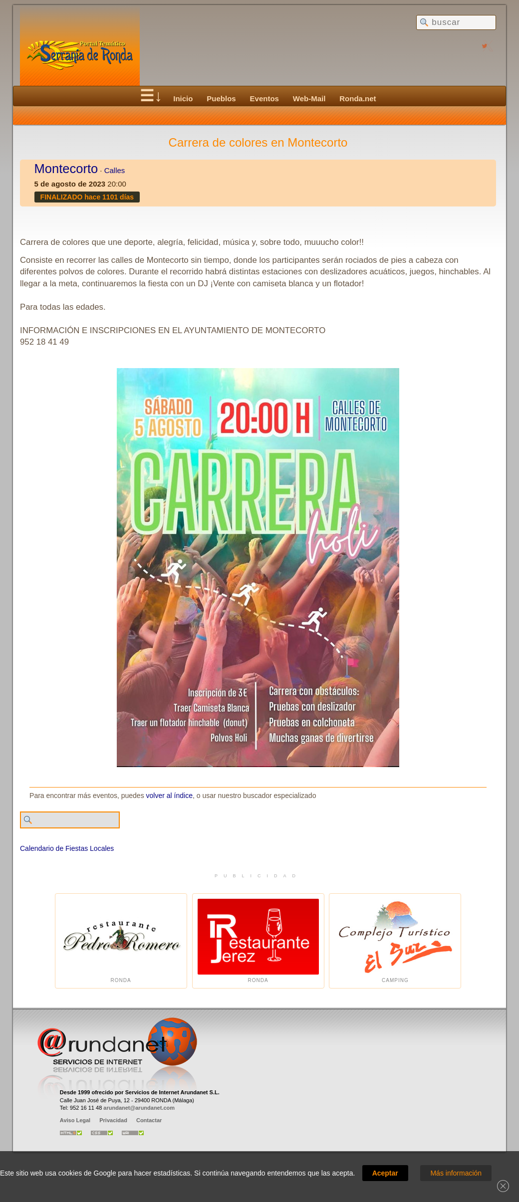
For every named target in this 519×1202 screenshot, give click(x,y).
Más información (456, 1173)
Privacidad (113, 1120)
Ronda (121, 941)
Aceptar (385, 1173)
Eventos (264, 98)
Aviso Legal (75, 1120)
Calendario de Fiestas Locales (67, 848)
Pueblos (221, 98)
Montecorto (66, 169)
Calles (114, 170)
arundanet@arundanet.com (139, 1108)
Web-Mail (309, 98)
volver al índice (169, 796)
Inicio (183, 98)
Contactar (149, 1120)
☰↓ (151, 96)
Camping (395, 941)
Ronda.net (357, 98)
